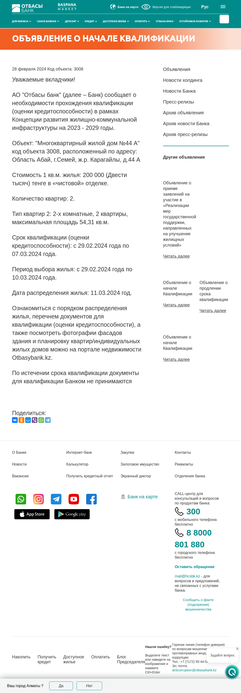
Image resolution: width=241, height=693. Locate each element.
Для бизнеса (21, 21)
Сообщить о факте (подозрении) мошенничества (198, 604)
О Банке (19, 452)
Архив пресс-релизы (185, 134)
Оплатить (142, 21)
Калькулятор (77, 464)
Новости (19, 464)
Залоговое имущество (139, 464)
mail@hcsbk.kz (187, 576)
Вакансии (20, 476)
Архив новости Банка (186, 123)
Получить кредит (47, 659)
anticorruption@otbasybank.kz (194, 670)
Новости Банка (179, 91)
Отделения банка (190, 476)
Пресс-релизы (178, 101)
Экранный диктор (135, 476)
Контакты (183, 452)
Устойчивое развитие (195, 21)
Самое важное (48, 21)
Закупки (127, 452)
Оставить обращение (194, 567)
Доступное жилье (116, 21)
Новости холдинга (182, 80)
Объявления (176, 69)
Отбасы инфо (164, 21)
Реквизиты (184, 464)
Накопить (21, 657)
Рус (205, 6)
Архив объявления (183, 112)
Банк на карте (143, 496)
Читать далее (176, 256)
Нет (89, 686)
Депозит (72, 21)
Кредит (91, 21)
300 (193, 511)
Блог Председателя (131, 659)
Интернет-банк (79, 452)
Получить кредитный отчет (89, 476)
